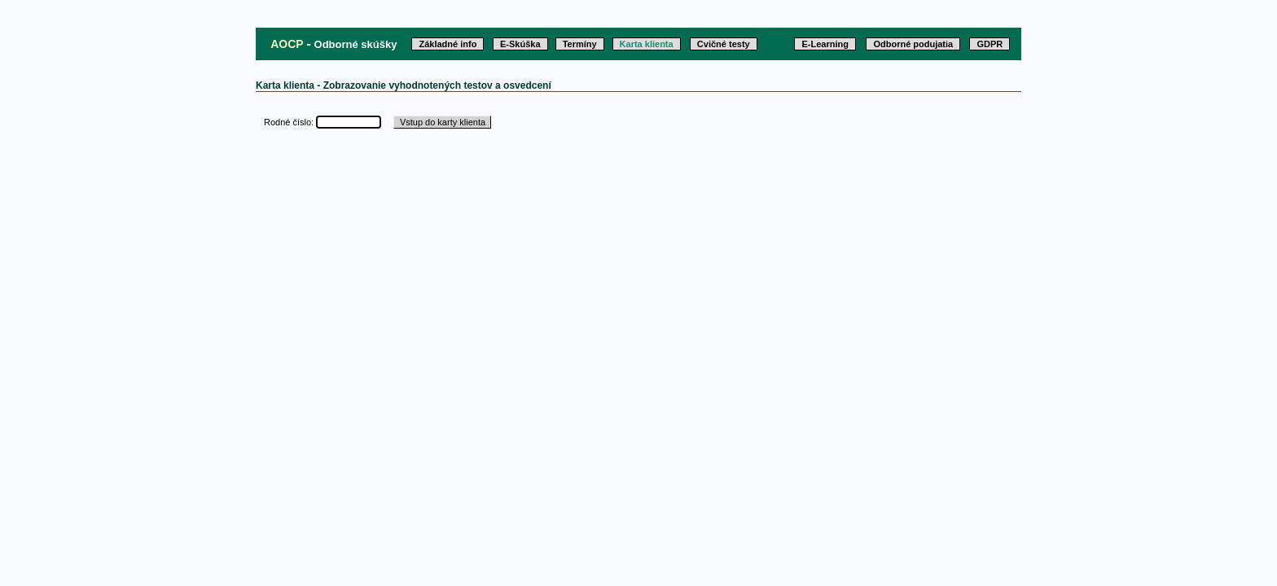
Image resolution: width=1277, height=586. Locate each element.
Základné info (447, 44)
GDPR (989, 44)
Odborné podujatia (913, 44)
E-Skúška (520, 44)
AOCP (286, 43)
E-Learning (824, 44)
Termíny (580, 44)
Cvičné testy (723, 44)
